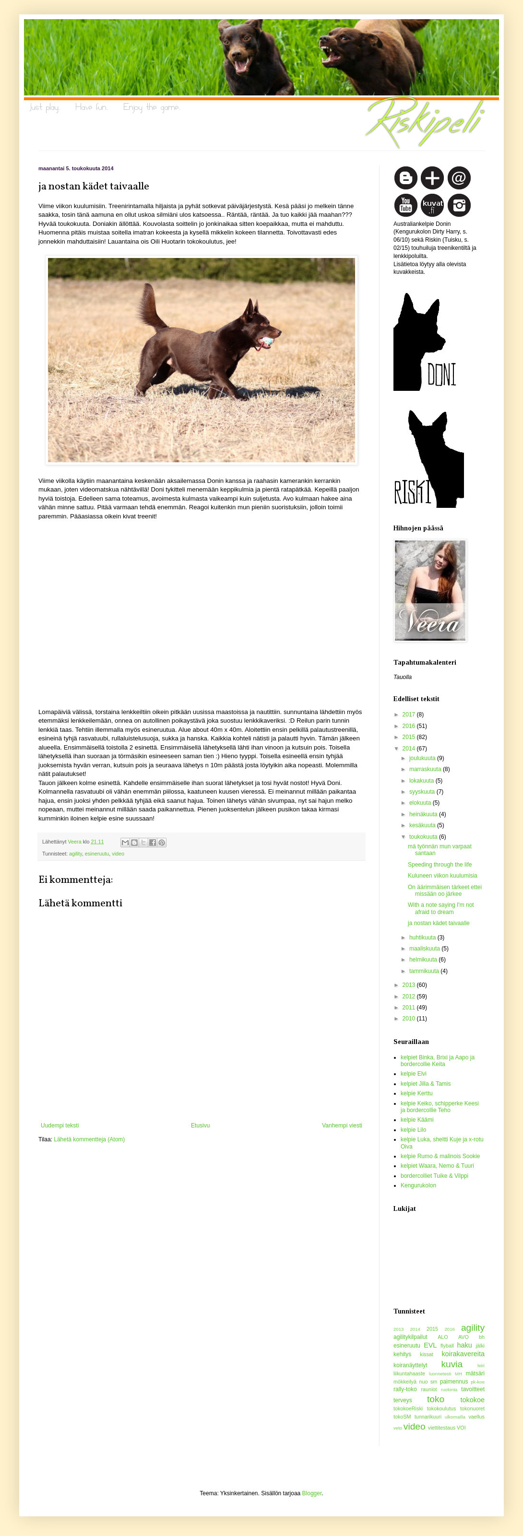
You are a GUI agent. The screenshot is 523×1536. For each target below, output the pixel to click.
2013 (410, 985)
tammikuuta (424, 971)
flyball (447, 1345)
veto (397, 1427)
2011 (410, 1007)
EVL (430, 1345)
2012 (410, 996)
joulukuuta (423, 758)
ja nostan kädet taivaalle (439, 923)
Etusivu (200, 1125)
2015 (410, 737)
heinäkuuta (424, 814)
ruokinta (449, 1389)
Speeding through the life (440, 864)
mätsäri (475, 1373)
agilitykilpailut (410, 1337)
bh (482, 1337)
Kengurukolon (418, 1185)
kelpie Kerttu (417, 1093)
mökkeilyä (404, 1381)
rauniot (429, 1389)
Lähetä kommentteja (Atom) (89, 1139)
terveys (402, 1400)
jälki (480, 1345)
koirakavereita (463, 1354)
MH (458, 1373)
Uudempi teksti (60, 1125)
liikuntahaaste (409, 1373)
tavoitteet (473, 1389)
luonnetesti (440, 1373)
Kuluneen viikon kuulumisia (442, 875)
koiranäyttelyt (410, 1365)
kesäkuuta (423, 825)
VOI (461, 1427)
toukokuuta (424, 836)
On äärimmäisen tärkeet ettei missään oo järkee (445, 890)
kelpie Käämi (417, 1119)
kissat (426, 1354)
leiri (481, 1365)
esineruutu (97, 853)
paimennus (454, 1381)
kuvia (452, 1364)
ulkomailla (455, 1416)
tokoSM (402, 1416)
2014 (410, 748)
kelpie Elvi (414, 1073)
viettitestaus (441, 1427)
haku (464, 1345)
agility (75, 853)
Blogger (312, 1493)
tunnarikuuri (428, 1416)
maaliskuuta (425, 948)
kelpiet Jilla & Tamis (426, 1083)
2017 (410, 714)
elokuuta (421, 802)
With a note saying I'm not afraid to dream (441, 908)
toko (435, 1399)
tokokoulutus (441, 1408)
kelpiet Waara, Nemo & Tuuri (437, 1165)
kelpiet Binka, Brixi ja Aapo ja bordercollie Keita (438, 1060)
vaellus (476, 1416)
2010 (410, 1018)
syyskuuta (423, 791)
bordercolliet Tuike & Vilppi (434, 1176)
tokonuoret (472, 1408)
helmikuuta (424, 959)
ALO (443, 1337)
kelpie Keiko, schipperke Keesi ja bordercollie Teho (440, 1107)
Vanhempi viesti (342, 1125)
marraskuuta (426, 769)
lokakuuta (422, 780)
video (118, 853)
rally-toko (405, 1389)
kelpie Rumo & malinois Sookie (440, 1156)
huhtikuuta (423, 937)
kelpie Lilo (413, 1129)
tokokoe (473, 1400)
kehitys (402, 1354)
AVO (463, 1337)
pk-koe (478, 1381)
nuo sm (428, 1381)
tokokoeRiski (408, 1408)
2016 (410, 726)
